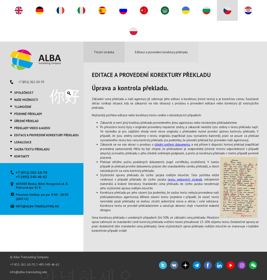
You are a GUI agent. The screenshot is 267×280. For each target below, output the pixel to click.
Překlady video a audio (32, 128)
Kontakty (21, 156)
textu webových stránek (185, 179)
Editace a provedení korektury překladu (46, 135)
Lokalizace (22, 142)
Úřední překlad (26, 121)
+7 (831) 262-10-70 (31, 82)
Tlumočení (22, 107)
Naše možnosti (26, 100)
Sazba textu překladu (32, 149)
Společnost (24, 93)
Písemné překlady (28, 114)
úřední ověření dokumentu (172, 144)
